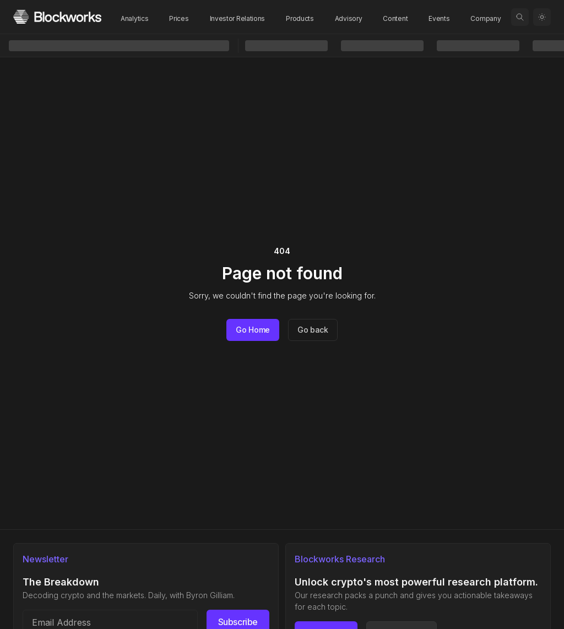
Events (439, 18)
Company (485, 18)
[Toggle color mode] (542, 17)
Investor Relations (237, 18)
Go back (312, 329)
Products (300, 18)
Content (395, 18)
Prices (178, 18)
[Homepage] (57, 17)
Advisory (348, 18)
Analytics (134, 18)
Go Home (253, 329)
